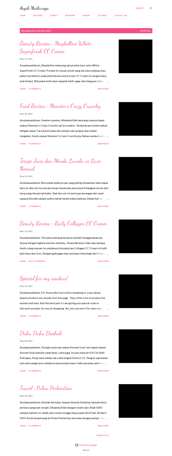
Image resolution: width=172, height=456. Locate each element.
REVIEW (86, 15)
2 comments (34, 206)
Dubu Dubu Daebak (41, 333)
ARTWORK (70, 15)
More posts (103, 435)
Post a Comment (37, 261)
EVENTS (54, 15)
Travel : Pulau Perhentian (46, 388)
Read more (103, 89)
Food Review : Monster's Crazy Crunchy (60, 105)
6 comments (34, 89)
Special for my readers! (44, 278)
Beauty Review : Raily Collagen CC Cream (63, 223)
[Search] (139, 8)
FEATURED (38, 15)
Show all (145, 30)
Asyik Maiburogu (34, 8)
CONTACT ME (120, 15)
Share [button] (23, 89)
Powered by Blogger (86, 445)
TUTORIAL (102, 15)
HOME (23, 15)
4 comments (34, 144)
